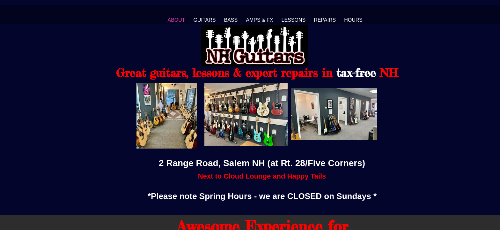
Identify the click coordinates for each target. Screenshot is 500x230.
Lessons (294, 20)
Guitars (205, 20)
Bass (231, 20)
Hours (353, 20)
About (176, 20)
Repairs (325, 20)
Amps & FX (259, 20)
